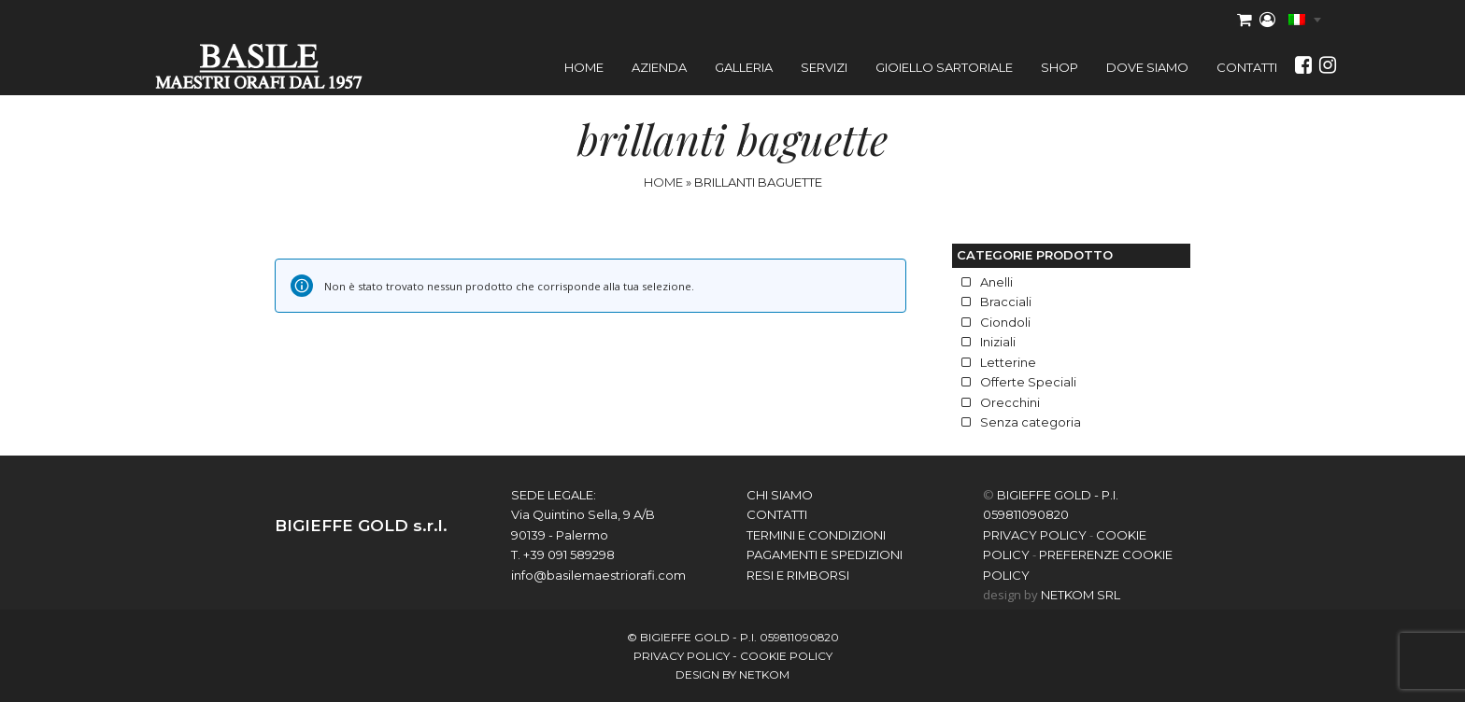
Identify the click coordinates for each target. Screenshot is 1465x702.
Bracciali (1005, 301)
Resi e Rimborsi (798, 575)
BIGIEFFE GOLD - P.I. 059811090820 (739, 637)
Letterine (1008, 362)
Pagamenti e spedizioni (825, 554)
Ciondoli (1005, 322)
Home (663, 182)
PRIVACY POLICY (1035, 534)
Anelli (996, 281)
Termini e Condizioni (816, 534)
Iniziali (998, 341)
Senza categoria (1030, 421)
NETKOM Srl (1080, 594)
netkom (764, 674)
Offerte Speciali (1028, 381)
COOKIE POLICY (786, 656)
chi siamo (780, 494)
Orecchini (1010, 402)
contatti (777, 514)
